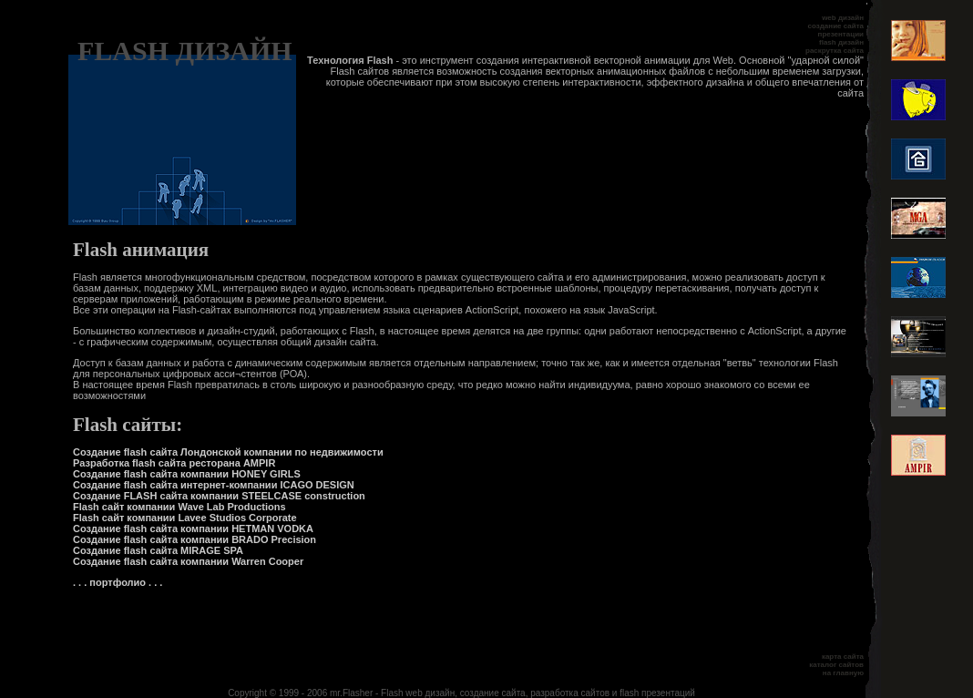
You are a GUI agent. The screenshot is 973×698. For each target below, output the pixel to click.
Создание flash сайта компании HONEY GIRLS (187, 473)
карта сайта (843, 656)
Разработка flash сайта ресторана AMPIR (174, 462)
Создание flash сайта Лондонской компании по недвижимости (228, 452)
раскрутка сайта (834, 50)
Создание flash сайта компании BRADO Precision (194, 539)
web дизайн (843, 18)
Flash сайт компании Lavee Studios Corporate (185, 517)
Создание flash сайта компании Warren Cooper (188, 561)
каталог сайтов (836, 665)
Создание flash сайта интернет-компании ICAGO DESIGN (213, 484)
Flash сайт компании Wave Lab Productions (179, 506)
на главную (843, 673)
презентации (841, 34)
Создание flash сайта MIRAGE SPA (158, 550)
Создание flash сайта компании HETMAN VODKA (193, 528)
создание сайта (836, 26)
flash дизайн (841, 42)
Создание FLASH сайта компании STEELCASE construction (219, 495)
